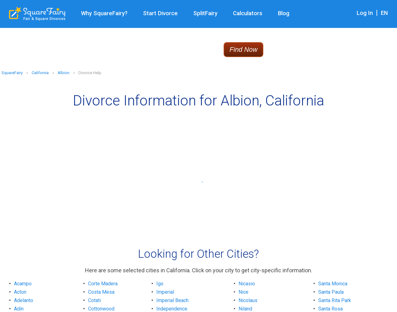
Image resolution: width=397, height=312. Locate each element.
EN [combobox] (384, 13)
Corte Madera (103, 284)
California (40, 72)
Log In (365, 13)
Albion (63, 72)
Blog (283, 13)
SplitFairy (205, 13)
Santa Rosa (330, 309)
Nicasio (247, 284)
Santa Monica (332, 284)
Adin (19, 309)
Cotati (94, 300)
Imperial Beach (172, 300)
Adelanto (23, 300)
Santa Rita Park (334, 300)
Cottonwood (101, 309)
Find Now (243, 49)
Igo (159, 284)
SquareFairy (12, 72)
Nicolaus (248, 300)
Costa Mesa (101, 292)
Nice (243, 292)
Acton (20, 292)
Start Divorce (160, 13)
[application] (395, 310)
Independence (171, 309)
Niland (245, 309)
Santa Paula (331, 292)
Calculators (247, 13)
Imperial (165, 292)
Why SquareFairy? (104, 13)
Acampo (23, 284)
